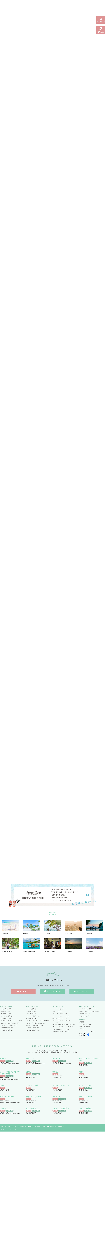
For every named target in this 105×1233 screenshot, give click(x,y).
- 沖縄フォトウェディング (59, 1011)
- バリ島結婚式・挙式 (5, 1018)
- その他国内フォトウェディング (60, 1031)
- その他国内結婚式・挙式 (6, 1030)
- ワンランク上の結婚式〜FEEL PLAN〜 (89, 1009)
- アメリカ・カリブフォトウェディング (62, 1027)
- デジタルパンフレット (85, 1029)
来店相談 (2, 1060)
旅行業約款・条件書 (40, 1126)
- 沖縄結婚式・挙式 (5, 1011)
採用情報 (60, 1126)
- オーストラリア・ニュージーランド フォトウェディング (61, 1021)
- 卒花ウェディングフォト (85, 1016)
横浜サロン (56, 1058)
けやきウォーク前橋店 (33, 1097)
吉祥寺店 (55, 1072)
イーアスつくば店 (85, 1085)
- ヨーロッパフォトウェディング (60, 1016)
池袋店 (28, 1072)
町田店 (81, 1072)
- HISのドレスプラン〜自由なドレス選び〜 (90, 1011)
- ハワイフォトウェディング (59, 1009)
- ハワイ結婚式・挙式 (5, 1009)
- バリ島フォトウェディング (59, 1018)
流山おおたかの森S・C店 (60, 1085)
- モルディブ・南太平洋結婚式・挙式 (9, 1023)
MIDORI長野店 (31, 1108)
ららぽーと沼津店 (85, 1108)
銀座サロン (3, 1058)
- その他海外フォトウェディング (60, 1029)
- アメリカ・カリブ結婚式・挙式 (8, 1025)
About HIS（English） (26, 1126)
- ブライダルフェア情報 (85, 1024)
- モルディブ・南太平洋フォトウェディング (63, 1024)
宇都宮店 (3, 1108)
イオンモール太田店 (85, 1097)
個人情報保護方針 (51, 1126)
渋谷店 (2, 1085)
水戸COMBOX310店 (7, 1097)
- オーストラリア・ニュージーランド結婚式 (11, 1020)
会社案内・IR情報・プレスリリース (10, 1126)
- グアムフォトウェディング (59, 1013)
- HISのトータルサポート (85, 1026)
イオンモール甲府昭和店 (60, 1108)
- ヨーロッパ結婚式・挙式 (6, 1016)
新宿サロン (30, 1058)
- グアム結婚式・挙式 (5, 1013)
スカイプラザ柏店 (32, 1085)
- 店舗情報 (81, 1022)
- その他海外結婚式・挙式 (6, 1027)
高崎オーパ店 (56, 1097)
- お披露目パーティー (84, 1013)
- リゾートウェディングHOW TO (87, 1031)
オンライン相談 (9, 1060)
